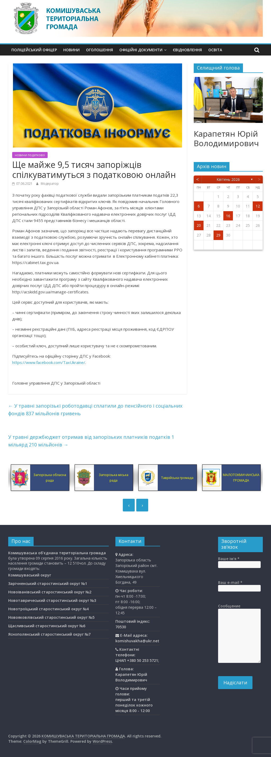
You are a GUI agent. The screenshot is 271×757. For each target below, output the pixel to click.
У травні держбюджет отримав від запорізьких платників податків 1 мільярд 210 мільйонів (91, 441)
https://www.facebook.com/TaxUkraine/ (48, 362)
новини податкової (30, 155)
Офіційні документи (140, 49)
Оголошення (99, 49)
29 (218, 235)
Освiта (215, 49)
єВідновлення (187, 49)
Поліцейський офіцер (34, 49)
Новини (71, 49)
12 (258, 206)
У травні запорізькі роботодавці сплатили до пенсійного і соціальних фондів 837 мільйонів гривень (95, 410)
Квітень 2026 (228, 179)
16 (228, 215)
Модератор (50, 183)
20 (199, 225)
